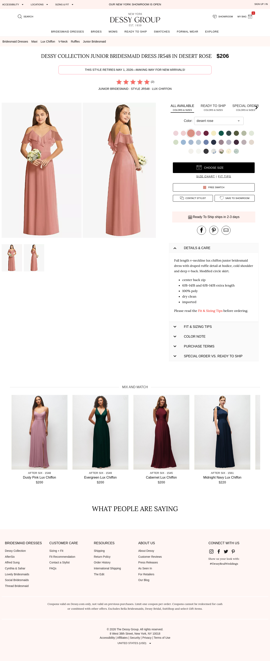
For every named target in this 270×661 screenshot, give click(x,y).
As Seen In (145, 568)
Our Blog (143, 580)
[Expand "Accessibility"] (13, 4)
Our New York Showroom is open (135, 4)
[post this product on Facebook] (201, 230)
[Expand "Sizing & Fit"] (65, 4)
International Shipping (107, 568)
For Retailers (146, 574)
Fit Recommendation (62, 556)
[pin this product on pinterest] (213, 230)
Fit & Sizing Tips (210, 311)
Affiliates (122, 637)
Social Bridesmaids (17, 580)
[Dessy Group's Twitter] (227, 551)
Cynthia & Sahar (15, 568)
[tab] (182, 108)
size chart (205, 176)
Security (135, 637)
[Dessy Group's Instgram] (213, 551)
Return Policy (102, 556)
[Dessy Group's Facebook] (220, 551)
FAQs (52, 568)
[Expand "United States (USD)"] (135, 643)
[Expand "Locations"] (40, 4)
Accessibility (107, 637)
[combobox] (216, 120)
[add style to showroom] (235, 198)
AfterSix (10, 556)
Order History (102, 562)
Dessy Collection (15, 550)
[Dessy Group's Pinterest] (235, 551)
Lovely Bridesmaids (17, 574)
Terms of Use (162, 637)
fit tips (224, 176)
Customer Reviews (150, 556)
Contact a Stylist (59, 562)
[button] (42, 171)
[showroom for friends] (222, 16)
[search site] (26, 16)
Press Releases (148, 562)
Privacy (147, 637)
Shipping (99, 550)
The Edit (99, 574)
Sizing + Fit (56, 550)
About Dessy (146, 550)
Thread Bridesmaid (17, 586)
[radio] (119, 82)
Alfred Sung (12, 562)
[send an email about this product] (226, 230)
